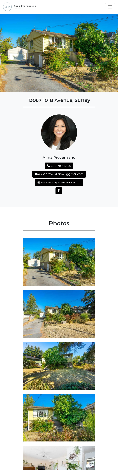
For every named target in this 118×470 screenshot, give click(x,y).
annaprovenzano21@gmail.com (59, 174)
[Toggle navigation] (110, 6)
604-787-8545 (59, 166)
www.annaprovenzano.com (59, 182)
